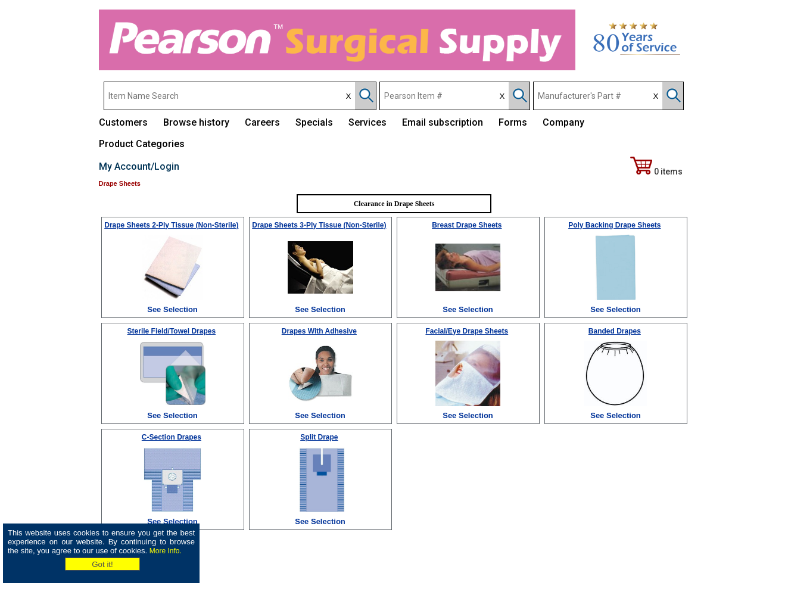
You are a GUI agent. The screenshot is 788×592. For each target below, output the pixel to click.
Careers (262, 122)
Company (563, 122)
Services (367, 122)
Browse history (196, 122)
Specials (314, 122)
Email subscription (442, 122)
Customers (123, 122)
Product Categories (142, 143)
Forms (513, 122)
